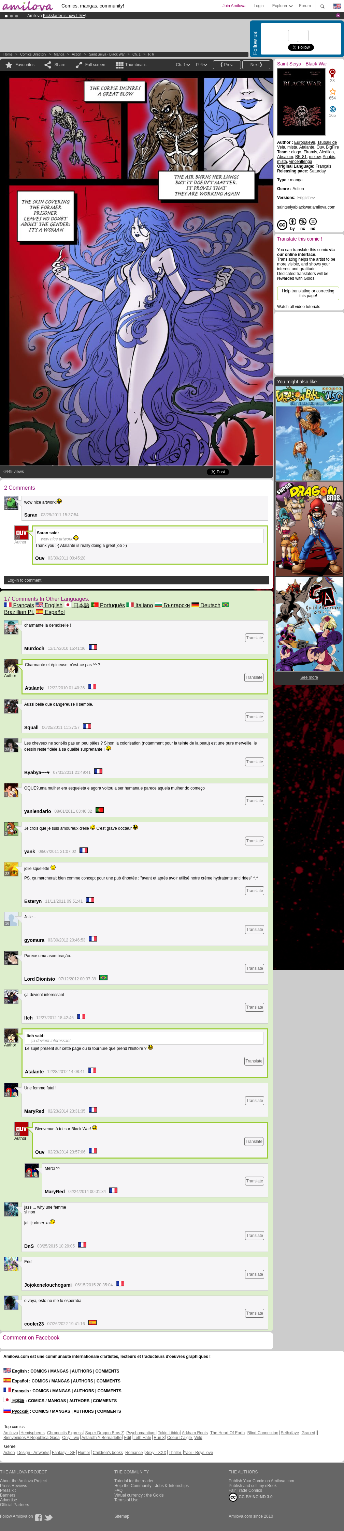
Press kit (8, 1490)
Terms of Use (126, 1500)
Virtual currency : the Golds (139, 1495)
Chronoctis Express (65, 1432)
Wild (198, 1437)
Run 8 (159, 1437)
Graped (308, 1432)
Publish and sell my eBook (253, 1485)
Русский (16, 1411)
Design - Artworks (33, 1452)
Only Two (70, 1437)
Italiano (139, 605)
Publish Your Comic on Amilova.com (261, 1481)
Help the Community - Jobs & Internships (151, 1485)
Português (108, 605)
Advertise (8, 1500)
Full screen (95, 64)
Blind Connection (262, 1432)
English (48, 605)
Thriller (175, 1452)
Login (258, 5)
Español (50, 612)
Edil (127, 1437)
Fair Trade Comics (245, 1490)
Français (19, 605)
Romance (134, 1452)
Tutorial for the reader (134, 1481)
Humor (84, 1452)
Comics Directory (33, 54)
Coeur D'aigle (180, 1437)
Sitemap (121, 1516)
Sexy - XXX (155, 1452)
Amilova (10, 1432)
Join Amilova (234, 5)
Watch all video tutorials (298, 306)
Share (59, 64)
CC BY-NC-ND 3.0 (251, 1497)
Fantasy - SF (63, 1452)
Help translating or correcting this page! (308, 293)
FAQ (118, 1490)
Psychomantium (140, 1432)
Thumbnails (135, 64)
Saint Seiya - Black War (107, 54)
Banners (7, 1495)
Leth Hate (142, 1437)
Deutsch (205, 605)
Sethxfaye (290, 1432)
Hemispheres (32, 1432)
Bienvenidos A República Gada (31, 1437)
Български (172, 605)
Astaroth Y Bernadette (102, 1437)
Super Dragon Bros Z (104, 1432)
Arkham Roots (195, 1432)
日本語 (76, 605)
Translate (254, 638)
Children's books (107, 1452)
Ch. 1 (136, 54)
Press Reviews (13, 1485)
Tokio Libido (169, 1432)
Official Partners (14, 1504)
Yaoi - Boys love (198, 1452)
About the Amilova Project (23, 1481)
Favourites (24, 64)
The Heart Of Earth (227, 1432)
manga (59, 54)
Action (76, 54)
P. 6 (151, 54)
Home (8, 54)
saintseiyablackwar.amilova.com (306, 207)
